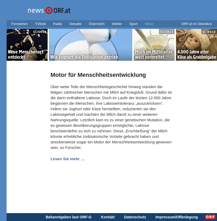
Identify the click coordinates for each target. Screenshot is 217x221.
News (149, 24)
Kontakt (108, 217)
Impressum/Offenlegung (176, 217)
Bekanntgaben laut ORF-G (69, 217)
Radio (57, 24)
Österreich (97, 24)
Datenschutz (135, 217)
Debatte (75, 24)
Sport (133, 24)
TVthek (40, 24)
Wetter (117, 24)
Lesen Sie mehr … (68, 159)
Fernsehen (19, 24)
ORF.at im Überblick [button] (196, 24)
